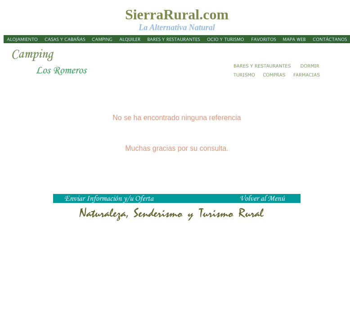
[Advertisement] (318, 133)
